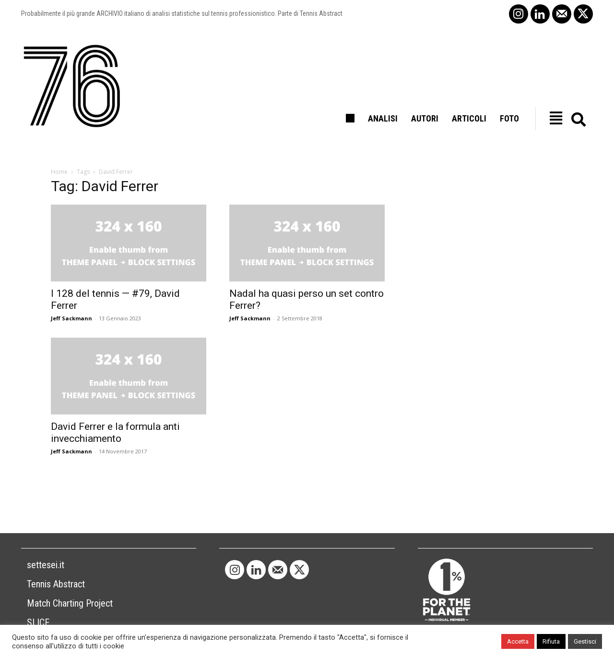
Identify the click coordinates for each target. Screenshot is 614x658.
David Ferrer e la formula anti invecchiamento (115, 432)
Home (59, 172)
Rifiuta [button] (551, 641)
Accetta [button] (518, 641)
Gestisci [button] (585, 641)
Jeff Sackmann (71, 318)
